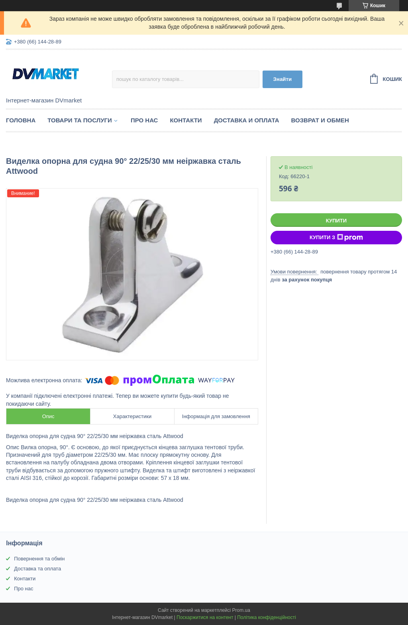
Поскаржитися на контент (205, 617)
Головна (20, 120)
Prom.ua (241, 610)
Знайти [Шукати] (282, 79)
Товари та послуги (79, 120)
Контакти (186, 120)
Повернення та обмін (39, 559)
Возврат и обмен (320, 120)
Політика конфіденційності (266, 617)
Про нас (144, 120)
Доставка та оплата (37, 569)
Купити (336, 221)
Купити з (336, 237)
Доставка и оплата (246, 120)
